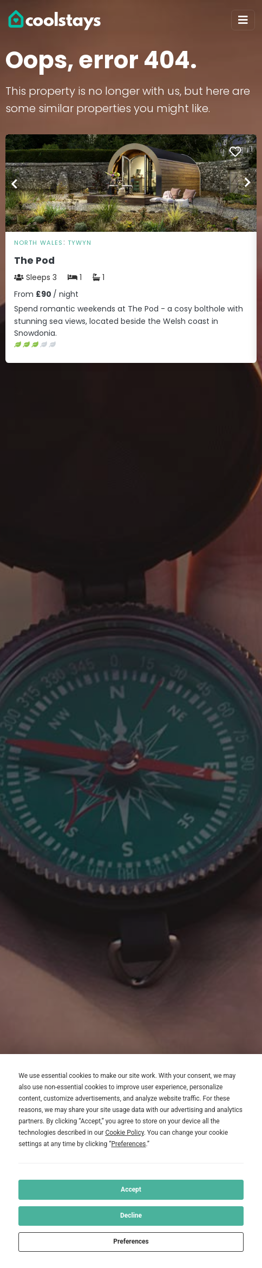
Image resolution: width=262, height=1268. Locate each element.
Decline (131, 1215)
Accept (131, 1189)
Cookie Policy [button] (124, 1132)
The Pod (34, 260)
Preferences (131, 1241)
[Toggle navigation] (243, 20)
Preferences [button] (128, 1144)
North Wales (38, 242)
